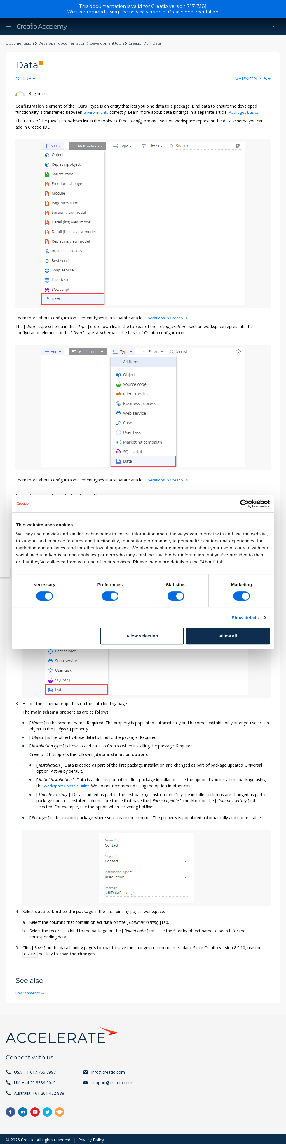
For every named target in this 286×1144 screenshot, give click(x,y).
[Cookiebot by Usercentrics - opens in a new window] (244, 503)
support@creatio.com (111, 1081)
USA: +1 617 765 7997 (35, 1070)
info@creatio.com (108, 1070)
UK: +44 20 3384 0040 (35, 1081)
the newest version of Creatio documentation (169, 12)
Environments (29, 991)
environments (96, 112)
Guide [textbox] (23, 79)
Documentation (20, 43)
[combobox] (25, 80)
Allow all (228, 635)
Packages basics (245, 112)
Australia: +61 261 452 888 (39, 1091)
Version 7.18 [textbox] (251, 79)
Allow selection (142, 635)
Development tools (112, 43)
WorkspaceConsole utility (67, 785)
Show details (245, 617)
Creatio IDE (145, 43)
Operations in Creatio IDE (168, 317)
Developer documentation (65, 43)
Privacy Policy (91, 1138)
